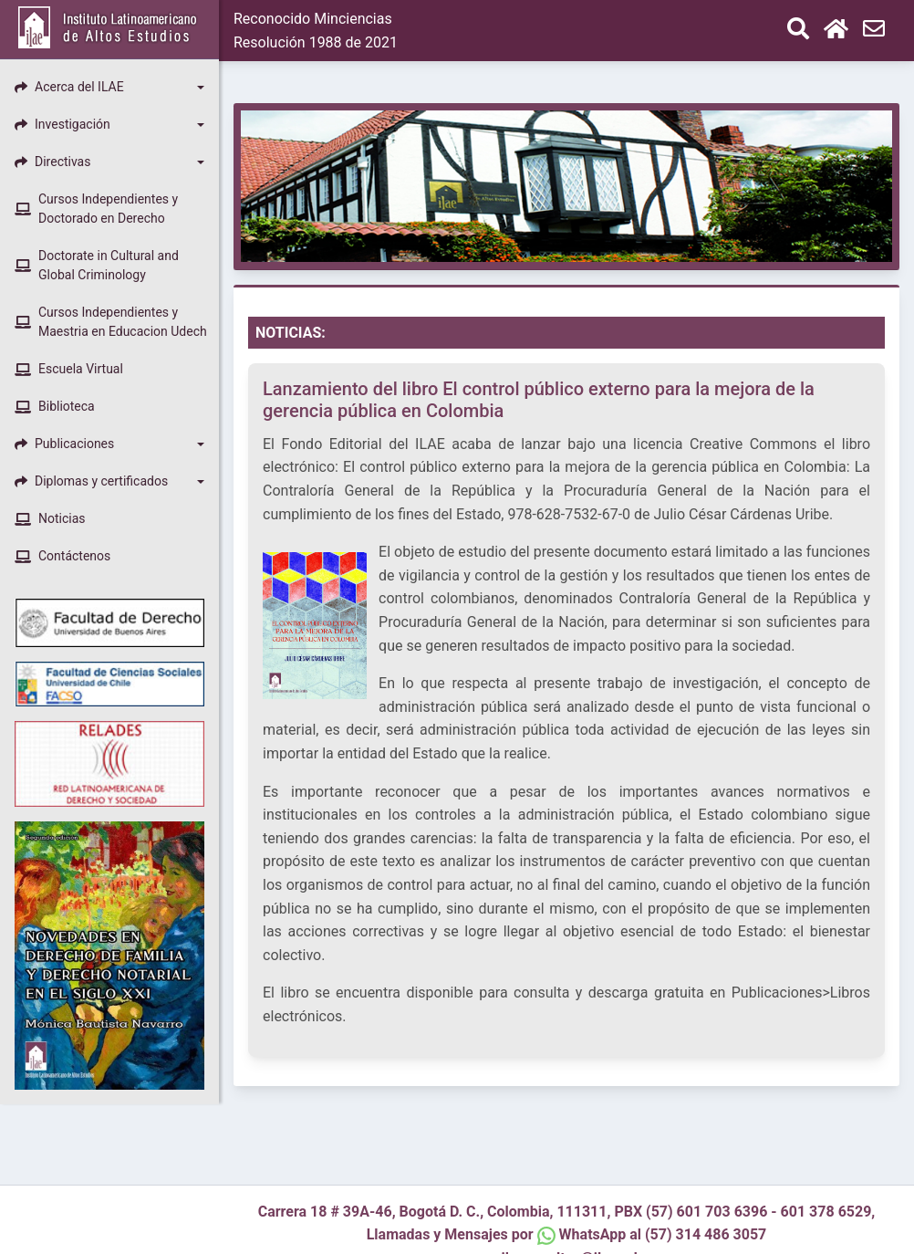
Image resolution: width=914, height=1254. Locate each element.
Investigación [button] (62, 124)
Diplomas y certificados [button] (91, 481)
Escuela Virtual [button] (69, 368)
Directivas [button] (52, 161)
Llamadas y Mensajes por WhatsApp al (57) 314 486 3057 (567, 1234)
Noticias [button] (50, 518)
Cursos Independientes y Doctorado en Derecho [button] (96, 208)
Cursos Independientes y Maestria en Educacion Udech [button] (111, 322)
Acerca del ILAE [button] (69, 86)
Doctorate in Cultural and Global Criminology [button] (97, 265)
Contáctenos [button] (62, 556)
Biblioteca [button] (55, 406)
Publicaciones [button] (64, 443)
